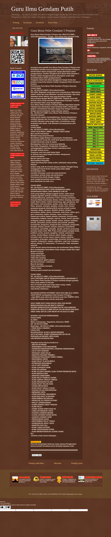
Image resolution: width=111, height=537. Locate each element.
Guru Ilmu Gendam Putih (42, 8)
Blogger (80, 494)
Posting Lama (76, 463)
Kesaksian (27, 22)
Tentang (16, 22)
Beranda (57, 463)
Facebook (40, 22)
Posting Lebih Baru (36, 463)
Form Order (53, 22)
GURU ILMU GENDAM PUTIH (93, 222)
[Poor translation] (7, 507)
